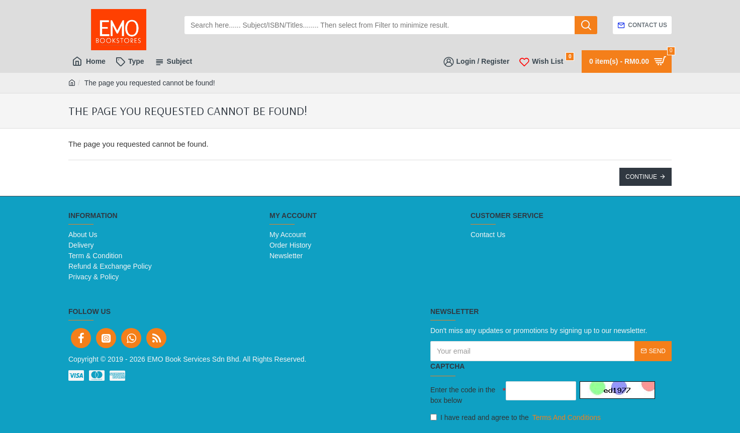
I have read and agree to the (516, 417)
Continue (641, 176)
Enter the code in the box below (462, 395)
